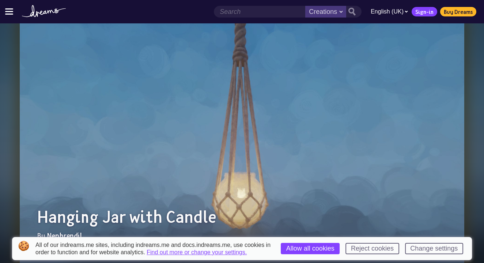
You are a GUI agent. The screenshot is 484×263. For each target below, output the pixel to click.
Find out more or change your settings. (197, 252)
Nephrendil (64, 235)
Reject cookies (372, 248)
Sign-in (424, 11)
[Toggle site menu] (9, 11)
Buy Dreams (458, 11)
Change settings (434, 248)
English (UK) (389, 11)
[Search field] (259, 12)
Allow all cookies (310, 248)
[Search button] (354, 12)
